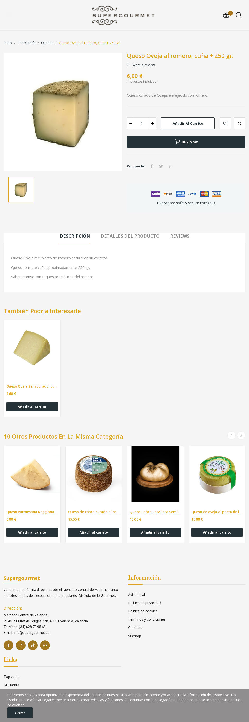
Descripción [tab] (75, 236)
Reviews (179, 236)
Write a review (143, 65)
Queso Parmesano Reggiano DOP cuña (32, 511)
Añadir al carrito (188, 123)
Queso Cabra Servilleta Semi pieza (155, 511)
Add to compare (239, 123)
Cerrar (20, 713)
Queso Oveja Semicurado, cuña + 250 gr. (32, 386)
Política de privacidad (144, 602)
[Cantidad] (141, 123)
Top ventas (12, 676)
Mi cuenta (11, 684)
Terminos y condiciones (147, 619)
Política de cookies (143, 611)
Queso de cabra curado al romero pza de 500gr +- (94, 511)
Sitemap (134, 635)
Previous (231, 435)
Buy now (186, 142)
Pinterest (170, 166)
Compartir (151, 166)
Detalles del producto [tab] (130, 236)
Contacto (135, 627)
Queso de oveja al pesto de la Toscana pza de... (217, 511)
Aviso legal (136, 594)
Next (241, 435)
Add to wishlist (225, 123)
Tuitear (161, 166)
